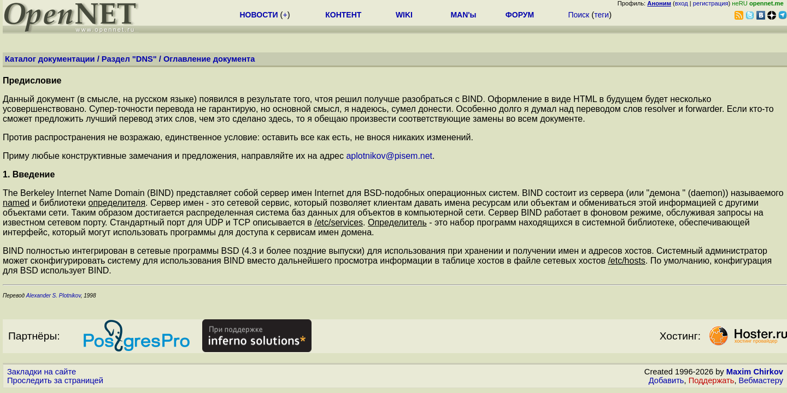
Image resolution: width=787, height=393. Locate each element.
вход (681, 3)
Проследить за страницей (55, 380)
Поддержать (712, 380)
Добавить (666, 380)
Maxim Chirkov (754, 371)
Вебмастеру (761, 380)
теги (601, 14)
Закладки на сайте (41, 371)
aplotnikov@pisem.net (389, 155)
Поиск (578, 14)
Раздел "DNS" (129, 59)
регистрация (711, 3)
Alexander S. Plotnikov (53, 296)
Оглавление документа (209, 59)
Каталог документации (50, 59)
